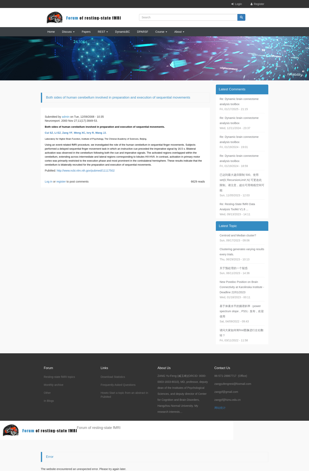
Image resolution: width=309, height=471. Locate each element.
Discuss (68, 31)
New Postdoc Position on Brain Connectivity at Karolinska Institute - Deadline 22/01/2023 (242, 287)
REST (103, 31)
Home (51, 31)
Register (259, 4)
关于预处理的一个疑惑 (234, 268)
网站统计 (220, 407)
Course (161, 31)
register (61, 181)
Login (238, 4)
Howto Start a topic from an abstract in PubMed (124, 394)
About (179, 31)
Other (47, 392)
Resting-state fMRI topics (59, 376)
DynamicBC (122, 31)
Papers (86, 31)
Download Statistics (113, 376)
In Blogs (49, 400)
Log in (48, 181)
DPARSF (142, 31)
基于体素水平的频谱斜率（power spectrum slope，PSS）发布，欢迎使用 (242, 311)
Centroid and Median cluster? (238, 235)
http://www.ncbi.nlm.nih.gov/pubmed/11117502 (86, 170)
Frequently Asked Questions (118, 384)
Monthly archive (53, 384)
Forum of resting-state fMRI (98, 428)
